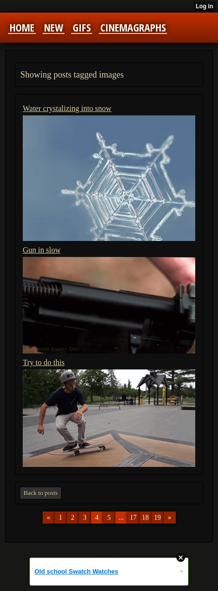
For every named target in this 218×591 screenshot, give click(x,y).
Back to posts (41, 492)
